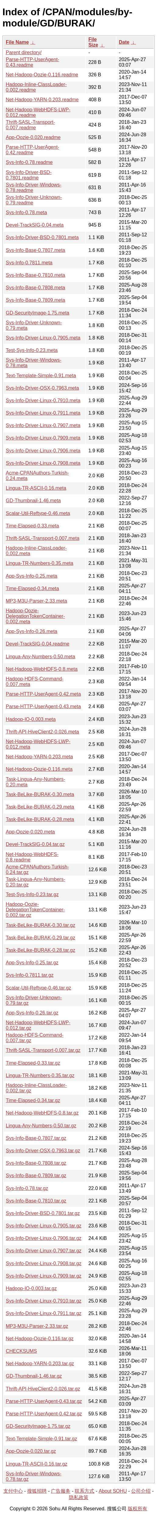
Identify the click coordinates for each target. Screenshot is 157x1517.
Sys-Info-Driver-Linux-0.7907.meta (43, 425)
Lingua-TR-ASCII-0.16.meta (36, 488)
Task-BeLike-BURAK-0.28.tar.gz (40, 950)
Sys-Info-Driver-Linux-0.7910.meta (43, 400)
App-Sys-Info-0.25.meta (31, 576)
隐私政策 (78, 1497)
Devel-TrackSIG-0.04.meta (35, 225)
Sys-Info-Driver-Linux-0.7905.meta (43, 337)
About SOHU (113, 1491)
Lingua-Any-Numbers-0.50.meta (40, 656)
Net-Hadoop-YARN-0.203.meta (39, 756)
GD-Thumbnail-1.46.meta (33, 500)
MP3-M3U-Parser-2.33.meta (36, 601)
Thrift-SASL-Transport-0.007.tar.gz (43, 1050)
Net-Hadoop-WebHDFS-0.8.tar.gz (42, 1112)
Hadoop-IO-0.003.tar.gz (31, 1288)
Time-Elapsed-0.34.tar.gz (33, 1100)
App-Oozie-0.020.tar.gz (31, 1451)
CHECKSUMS (21, 1351)
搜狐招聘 (37, 1491)
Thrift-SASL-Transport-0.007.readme (30, 125)
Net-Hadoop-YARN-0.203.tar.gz (40, 1363)
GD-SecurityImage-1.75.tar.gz (38, 1426)
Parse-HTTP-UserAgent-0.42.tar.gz (44, 1413)
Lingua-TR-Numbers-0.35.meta (39, 563)
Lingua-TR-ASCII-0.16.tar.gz (36, 1464)
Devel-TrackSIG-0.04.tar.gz (35, 844)
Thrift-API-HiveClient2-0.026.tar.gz (43, 1388)
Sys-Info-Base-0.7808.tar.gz (36, 1163)
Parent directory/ (23, 52)
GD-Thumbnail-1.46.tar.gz (34, 1376)
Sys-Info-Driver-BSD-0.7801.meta (42, 237)
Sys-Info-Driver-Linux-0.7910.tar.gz (43, 1300)
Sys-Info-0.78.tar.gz (27, 1188)
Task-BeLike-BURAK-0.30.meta (40, 794)
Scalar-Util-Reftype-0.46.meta (38, 513)
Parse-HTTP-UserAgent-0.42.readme (32, 149)
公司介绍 (141, 1491)
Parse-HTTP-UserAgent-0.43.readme (32, 62)
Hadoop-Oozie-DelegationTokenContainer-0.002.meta (35, 616)
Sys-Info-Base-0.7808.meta (35, 287)
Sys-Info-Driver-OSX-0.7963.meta (42, 388)
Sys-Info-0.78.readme (29, 162)
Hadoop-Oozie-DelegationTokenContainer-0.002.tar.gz (35, 910)
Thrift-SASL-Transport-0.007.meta (42, 538)
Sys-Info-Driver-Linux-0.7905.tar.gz (43, 1225)
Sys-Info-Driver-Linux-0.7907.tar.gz (43, 1250)
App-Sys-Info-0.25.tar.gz (32, 962)
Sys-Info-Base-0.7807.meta (35, 250)
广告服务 (60, 1491)
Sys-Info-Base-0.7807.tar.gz (36, 1138)
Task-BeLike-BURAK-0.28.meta (40, 819)
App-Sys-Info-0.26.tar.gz (32, 1012)
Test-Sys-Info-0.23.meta (32, 350)
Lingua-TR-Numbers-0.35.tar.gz (40, 1075)
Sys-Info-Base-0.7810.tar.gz (36, 1200)
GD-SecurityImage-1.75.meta (37, 312)
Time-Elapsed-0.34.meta (32, 588)
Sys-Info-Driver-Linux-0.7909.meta (43, 437)
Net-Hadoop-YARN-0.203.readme (42, 99)
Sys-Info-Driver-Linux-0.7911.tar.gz (43, 1313)
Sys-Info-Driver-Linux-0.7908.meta (43, 463)
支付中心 (13, 1491)
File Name (17, 42)
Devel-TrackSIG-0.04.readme (37, 643)
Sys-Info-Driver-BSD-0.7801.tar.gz (43, 1213)
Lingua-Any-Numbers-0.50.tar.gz (41, 1125)
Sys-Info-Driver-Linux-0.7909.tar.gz (43, 1276)
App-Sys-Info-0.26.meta (31, 631)
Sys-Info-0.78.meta (26, 212)
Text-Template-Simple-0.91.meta (41, 375)
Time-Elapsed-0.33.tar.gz (33, 1063)
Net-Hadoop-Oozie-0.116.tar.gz (39, 1338)
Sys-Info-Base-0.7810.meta (35, 275)
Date (124, 42)
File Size (93, 42)
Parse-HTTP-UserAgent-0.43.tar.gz (44, 1401)
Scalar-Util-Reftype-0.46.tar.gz (38, 987)
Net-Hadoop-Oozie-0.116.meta (39, 769)
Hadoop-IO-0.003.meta (31, 719)
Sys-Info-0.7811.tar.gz (30, 975)
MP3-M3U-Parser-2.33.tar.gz (37, 1326)
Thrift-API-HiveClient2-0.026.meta (42, 731)
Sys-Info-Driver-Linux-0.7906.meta (43, 450)
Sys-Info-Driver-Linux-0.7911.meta (43, 413)
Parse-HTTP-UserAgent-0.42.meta (43, 694)
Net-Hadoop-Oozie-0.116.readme (42, 74)
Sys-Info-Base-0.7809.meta (35, 300)
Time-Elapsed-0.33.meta (32, 525)
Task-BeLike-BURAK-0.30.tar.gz (40, 925)
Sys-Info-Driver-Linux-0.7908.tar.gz (43, 1263)
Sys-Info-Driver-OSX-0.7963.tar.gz (43, 1150)
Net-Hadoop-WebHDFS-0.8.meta (41, 669)
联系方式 (84, 1491)
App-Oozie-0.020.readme (33, 137)
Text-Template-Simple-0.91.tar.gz (41, 1438)
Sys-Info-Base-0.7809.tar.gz (36, 1175)
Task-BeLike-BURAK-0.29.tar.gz (40, 937)
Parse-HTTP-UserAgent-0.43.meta (43, 706)
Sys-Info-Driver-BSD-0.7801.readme (29, 175)
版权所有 (137, 1508)
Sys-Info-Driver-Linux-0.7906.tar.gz (43, 1238)
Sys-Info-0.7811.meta (29, 262)
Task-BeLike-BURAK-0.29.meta (40, 806)
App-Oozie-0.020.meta (30, 831)
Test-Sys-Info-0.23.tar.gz (32, 894)
